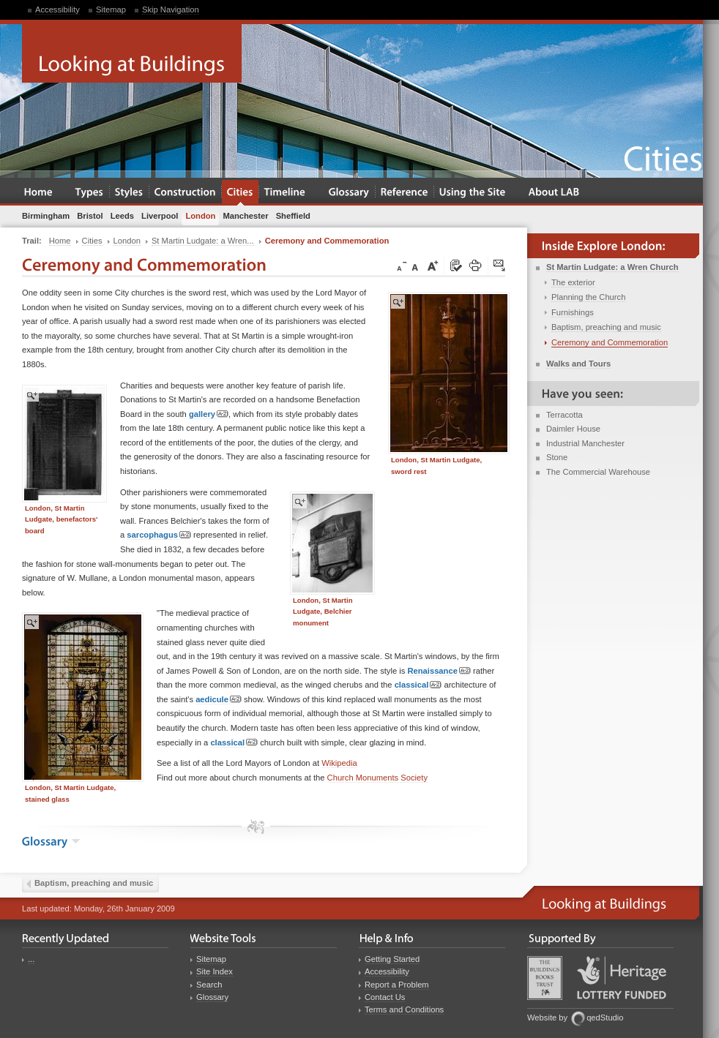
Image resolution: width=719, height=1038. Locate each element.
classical (418, 685)
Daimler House (573, 428)
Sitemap (111, 9)
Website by (547, 1017)
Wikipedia (339, 763)
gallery (208, 414)
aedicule (218, 699)
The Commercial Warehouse (598, 471)
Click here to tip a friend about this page (500, 266)
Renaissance (438, 671)
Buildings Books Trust (544, 978)
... (31, 959)
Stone (556, 457)
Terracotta (564, 414)
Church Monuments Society (377, 777)
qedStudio (604, 1017)
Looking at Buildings (132, 53)
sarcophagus (159, 535)
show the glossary (76, 841)
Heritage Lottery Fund (621, 977)
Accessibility (57, 9)
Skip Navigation (170, 9)
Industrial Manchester (585, 443)
